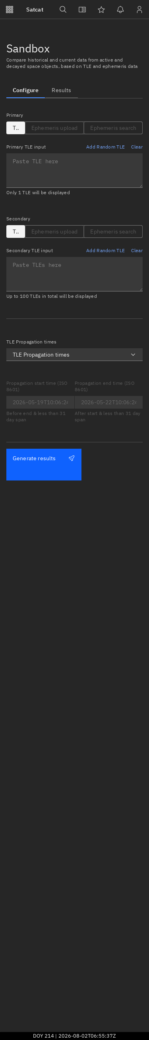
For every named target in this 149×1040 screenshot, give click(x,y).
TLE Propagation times (31, 342)
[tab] (25, 90)
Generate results (44, 458)
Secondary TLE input (29, 250)
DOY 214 (43, 1035)
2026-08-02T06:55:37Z (87, 1035)
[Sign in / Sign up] (139, 9)
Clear (137, 147)
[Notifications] (120, 9)
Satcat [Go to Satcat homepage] (34, 9)
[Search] (63, 9)
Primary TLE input (26, 147)
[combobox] (74, 354)
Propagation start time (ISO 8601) (37, 386)
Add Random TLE (105, 147)
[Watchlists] (101, 9)
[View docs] (82, 9)
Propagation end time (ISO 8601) (105, 386)
